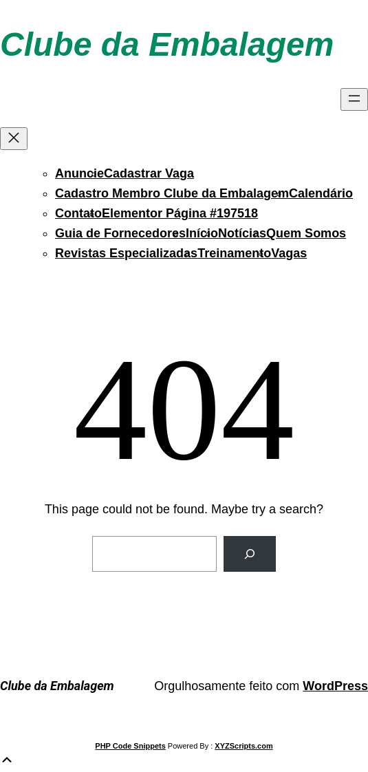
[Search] (250, 554)
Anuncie (79, 173)
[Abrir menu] (354, 99)
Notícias (242, 233)
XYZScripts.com (243, 746)
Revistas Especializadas (126, 253)
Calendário (321, 193)
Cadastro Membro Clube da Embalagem (172, 193)
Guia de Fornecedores (120, 233)
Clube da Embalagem (167, 44)
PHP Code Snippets (130, 746)
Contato (78, 213)
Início (202, 233)
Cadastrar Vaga (149, 173)
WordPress (335, 686)
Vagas (289, 253)
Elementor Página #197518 (180, 213)
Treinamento (234, 253)
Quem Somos (306, 233)
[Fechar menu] (14, 138)
